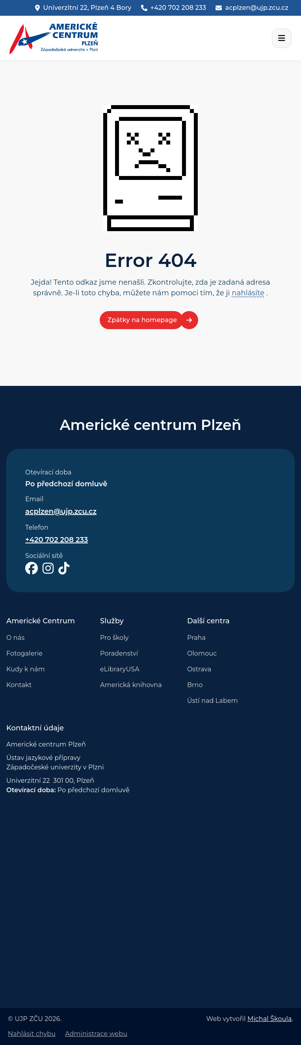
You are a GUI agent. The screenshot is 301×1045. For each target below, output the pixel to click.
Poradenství (119, 653)
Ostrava (199, 669)
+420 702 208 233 (56, 539)
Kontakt (19, 685)
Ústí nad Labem (212, 700)
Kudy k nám (25, 669)
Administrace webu (96, 1034)
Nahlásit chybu (32, 1034)
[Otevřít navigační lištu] (282, 38)
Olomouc (202, 653)
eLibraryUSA (119, 669)
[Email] (252, 8)
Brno (195, 685)
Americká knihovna (131, 685)
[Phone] (173, 8)
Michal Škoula (269, 1019)
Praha (196, 637)
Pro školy (114, 637)
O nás (15, 637)
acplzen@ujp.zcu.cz (61, 511)
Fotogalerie (24, 653)
